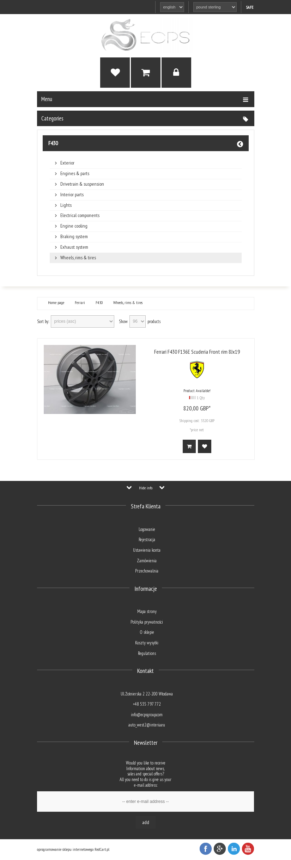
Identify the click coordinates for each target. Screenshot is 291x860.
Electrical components (79, 215)
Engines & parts (74, 174)
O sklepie (147, 632)
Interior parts (72, 195)
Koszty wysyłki (146, 643)
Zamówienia (147, 561)
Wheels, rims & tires (78, 258)
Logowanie (147, 529)
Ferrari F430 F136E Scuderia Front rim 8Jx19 (197, 351)
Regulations (147, 653)
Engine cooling (73, 226)
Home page (56, 302)
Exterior (67, 163)
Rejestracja (147, 540)
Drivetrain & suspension (82, 184)
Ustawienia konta (146, 550)
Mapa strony (147, 611)
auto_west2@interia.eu (146, 725)
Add (145, 822)
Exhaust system (74, 247)
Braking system (74, 237)
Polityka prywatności (147, 622)
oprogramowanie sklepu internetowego (65, 849)
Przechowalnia (146, 571)
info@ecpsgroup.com (147, 715)
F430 (53, 143)
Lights (66, 205)
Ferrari (80, 302)
